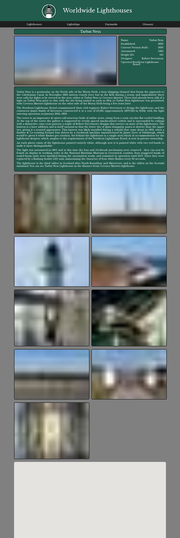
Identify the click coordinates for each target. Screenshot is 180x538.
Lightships (73, 24)
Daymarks (111, 24)
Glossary (148, 24)
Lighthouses (34, 24)
